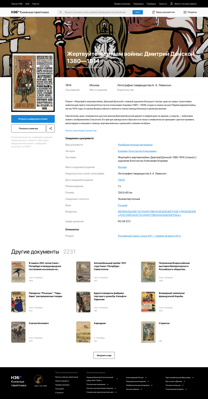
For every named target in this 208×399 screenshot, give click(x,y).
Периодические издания (137, 381)
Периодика (138, 3)
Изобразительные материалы (135, 144)
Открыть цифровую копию (33, 119)
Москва (122, 167)
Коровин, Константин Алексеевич (137, 151)
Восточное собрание (175, 381)
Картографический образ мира (180, 377)
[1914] (121, 179)
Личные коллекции (175, 385)
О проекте (59, 393)
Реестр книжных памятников (66, 377)
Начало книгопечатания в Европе (101, 388)
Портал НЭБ (16, 3)
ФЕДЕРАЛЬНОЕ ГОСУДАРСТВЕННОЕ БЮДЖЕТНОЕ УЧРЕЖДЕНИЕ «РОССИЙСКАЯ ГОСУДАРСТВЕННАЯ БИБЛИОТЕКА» (157, 213)
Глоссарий (59, 389)
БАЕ (27, 3)
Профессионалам (122, 3)
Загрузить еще (104, 355)
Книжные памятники (18, 381)
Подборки (151, 3)
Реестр (35, 3)
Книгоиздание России (136, 377)
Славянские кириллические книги (102, 392)
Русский (122, 205)
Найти (137, 12)
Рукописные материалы (98, 384)
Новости (163, 3)
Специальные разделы (176, 389)
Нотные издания (134, 389)
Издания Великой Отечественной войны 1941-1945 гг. (102, 379)
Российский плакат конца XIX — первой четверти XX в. (149, 235)
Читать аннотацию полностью (81, 130)
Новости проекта (62, 381)
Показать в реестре (28, 128)
